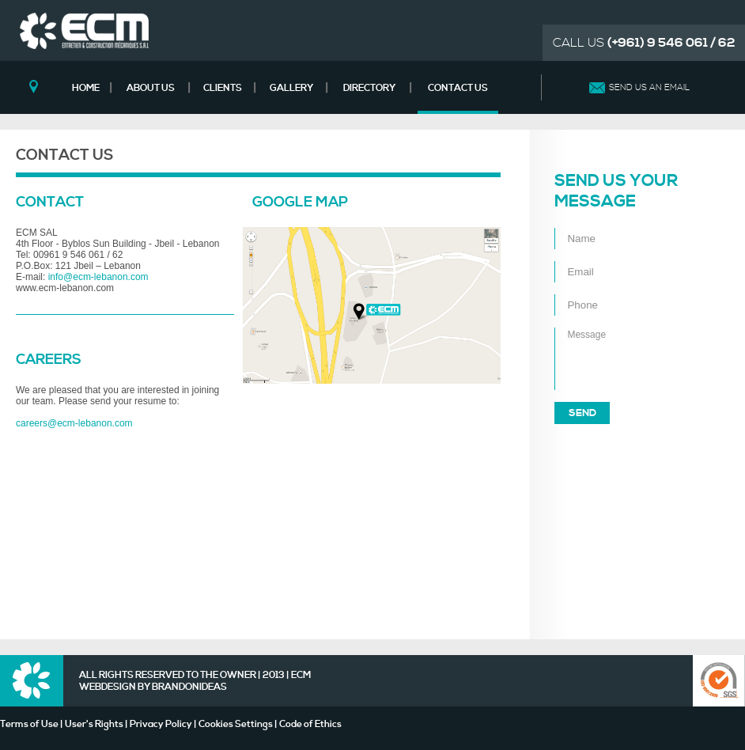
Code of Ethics (310, 724)
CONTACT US (458, 88)
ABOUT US (151, 88)
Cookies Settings (236, 724)
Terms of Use (29, 724)
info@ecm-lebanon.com (98, 276)
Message (626, 359)
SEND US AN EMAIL (649, 87)
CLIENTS (222, 88)
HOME (86, 88)
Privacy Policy (161, 724)
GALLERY (291, 88)
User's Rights (94, 724)
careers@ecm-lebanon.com (74, 423)
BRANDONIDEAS (189, 687)
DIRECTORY (369, 88)
